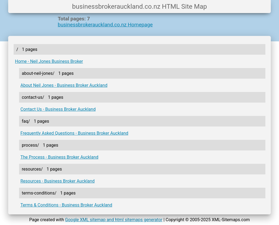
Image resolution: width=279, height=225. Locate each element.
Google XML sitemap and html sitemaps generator (113, 219)
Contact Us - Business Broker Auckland (58, 109)
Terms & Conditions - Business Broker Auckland (66, 205)
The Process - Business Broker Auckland (59, 157)
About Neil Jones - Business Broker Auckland (63, 85)
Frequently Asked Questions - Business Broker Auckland (74, 133)
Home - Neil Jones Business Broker (49, 61)
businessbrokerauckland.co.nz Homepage (105, 25)
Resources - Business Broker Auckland (57, 181)
